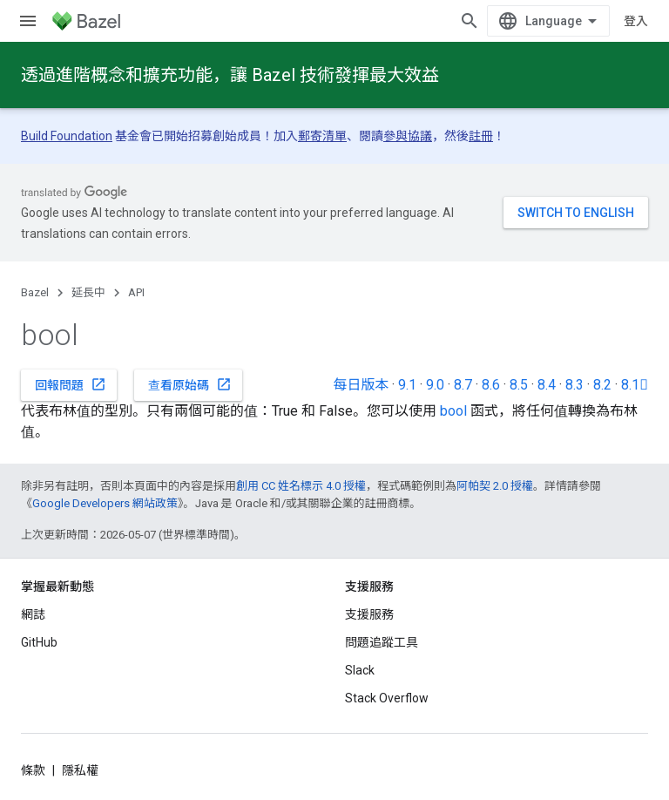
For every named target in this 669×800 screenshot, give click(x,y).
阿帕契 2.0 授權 (494, 485)
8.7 (463, 384)
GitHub (39, 642)
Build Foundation (66, 136)
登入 (636, 21)
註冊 (481, 136)
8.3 (574, 384)
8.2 (602, 384)
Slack (360, 670)
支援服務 (369, 614)
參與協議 (407, 136)
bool (453, 411)
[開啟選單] (27, 21)
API (136, 292)
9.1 (407, 384)
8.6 (491, 384)
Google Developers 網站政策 (105, 503)
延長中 (88, 292)
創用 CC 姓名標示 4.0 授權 (301, 485)
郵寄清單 (322, 136)
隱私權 (80, 770)
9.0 (435, 384)
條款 (33, 770)
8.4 (546, 384)
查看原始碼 (190, 384)
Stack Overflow (387, 698)
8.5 (519, 384)
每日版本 (361, 384)
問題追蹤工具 (381, 642)
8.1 (634, 384)
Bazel (35, 292)
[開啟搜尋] (469, 20)
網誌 (33, 614)
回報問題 (70, 384)
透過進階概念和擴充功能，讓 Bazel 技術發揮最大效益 (230, 74)
